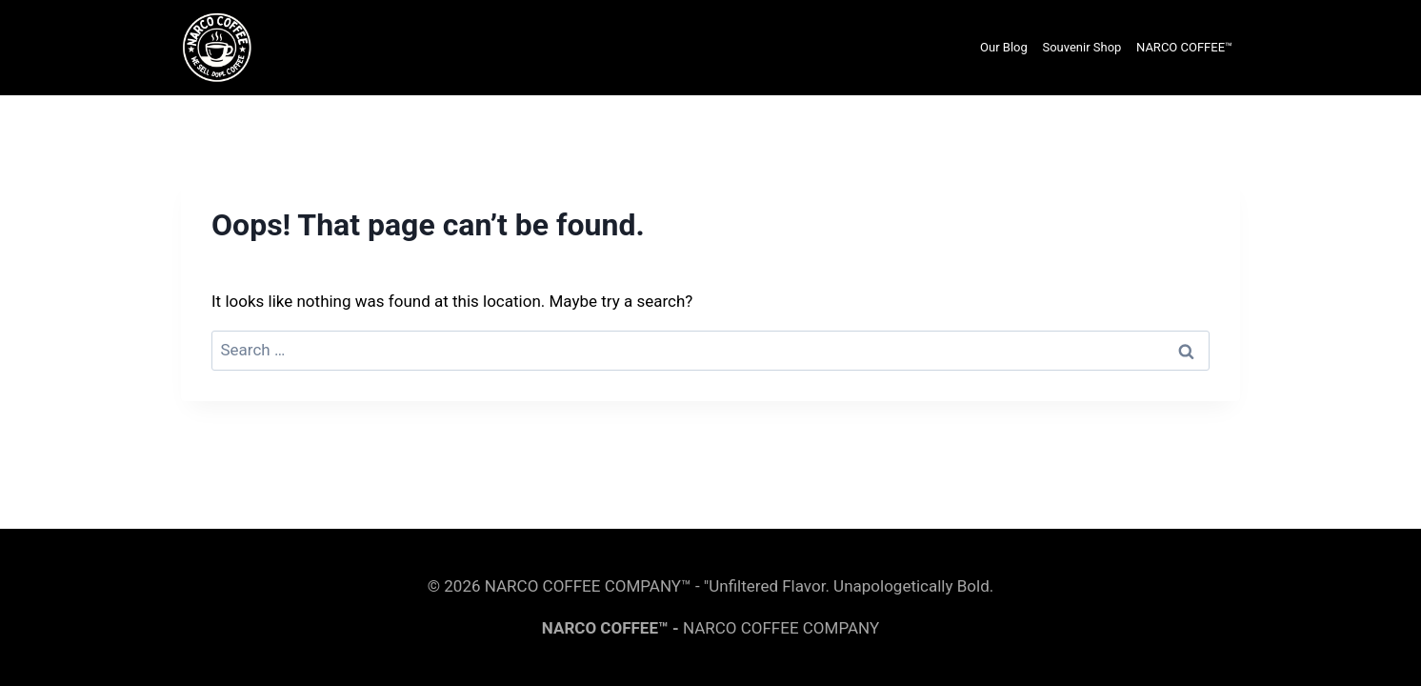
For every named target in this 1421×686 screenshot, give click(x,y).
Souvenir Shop (1081, 47)
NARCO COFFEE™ (1184, 47)
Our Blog (1004, 47)
